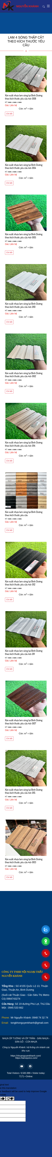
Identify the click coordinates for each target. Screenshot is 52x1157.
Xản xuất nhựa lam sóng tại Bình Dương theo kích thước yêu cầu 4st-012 (23, 583)
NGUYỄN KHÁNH (20, 6)
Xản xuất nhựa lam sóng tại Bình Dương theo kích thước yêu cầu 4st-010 (23, 305)
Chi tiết (9, 114)
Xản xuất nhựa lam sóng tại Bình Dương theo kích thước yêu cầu (23, 513)
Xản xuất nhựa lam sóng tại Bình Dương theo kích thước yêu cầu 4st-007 (23, 722)
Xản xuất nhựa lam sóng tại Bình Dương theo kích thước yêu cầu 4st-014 (23, 444)
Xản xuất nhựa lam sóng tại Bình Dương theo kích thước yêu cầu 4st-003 (23, 861)
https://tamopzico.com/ (26, 1058)
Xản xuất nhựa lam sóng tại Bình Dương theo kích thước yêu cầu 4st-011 (23, 652)
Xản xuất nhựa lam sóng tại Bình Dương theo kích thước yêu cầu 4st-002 (23, 375)
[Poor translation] (10, 1098)
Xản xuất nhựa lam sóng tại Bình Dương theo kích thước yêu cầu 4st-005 (23, 236)
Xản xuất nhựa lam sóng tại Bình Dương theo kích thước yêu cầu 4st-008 (23, 97)
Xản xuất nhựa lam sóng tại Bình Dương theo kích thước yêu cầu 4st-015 (23, 791)
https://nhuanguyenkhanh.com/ (26, 1056)
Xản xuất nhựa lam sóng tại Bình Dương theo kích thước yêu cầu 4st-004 (23, 166)
